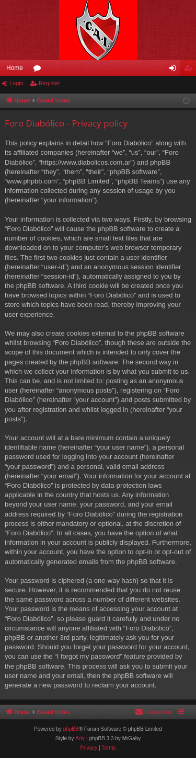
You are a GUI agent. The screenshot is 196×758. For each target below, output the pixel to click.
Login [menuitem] (174, 70)
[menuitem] (153, 712)
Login (16, 83)
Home (14, 68)
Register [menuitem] (190, 70)
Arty (80, 738)
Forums (39, 70)
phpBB (71, 729)
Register (49, 83)
